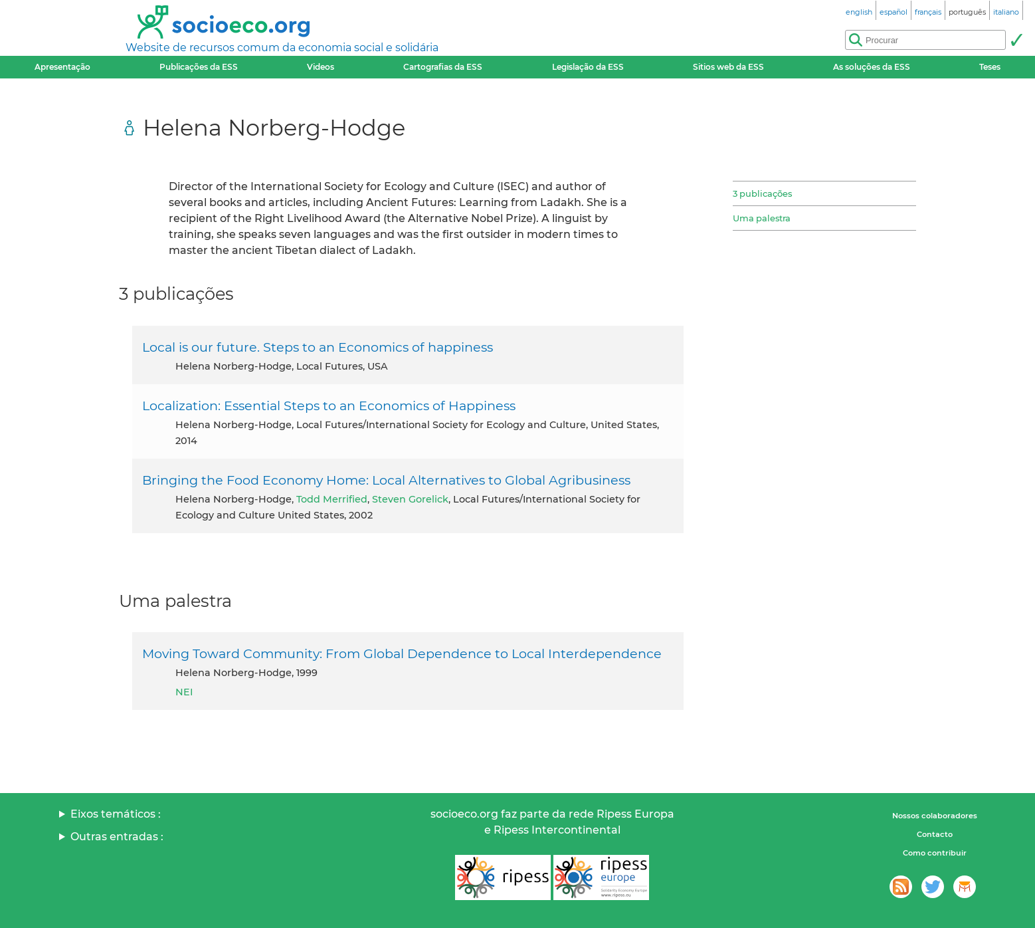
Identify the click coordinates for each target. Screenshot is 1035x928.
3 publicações (762, 193)
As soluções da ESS (871, 67)
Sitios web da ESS (728, 67)
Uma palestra (762, 218)
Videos (320, 67)
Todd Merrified (331, 499)
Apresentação (62, 67)
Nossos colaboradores (934, 815)
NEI (184, 692)
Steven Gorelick (410, 499)
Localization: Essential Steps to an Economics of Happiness (329, 405)
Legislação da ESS (588, 67)
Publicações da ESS (198, 67)
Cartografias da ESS (442, 67)
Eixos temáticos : (115, 814)
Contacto (935, 834)
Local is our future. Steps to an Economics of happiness (317, 347)
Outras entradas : (116, 836)
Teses (989, 67)
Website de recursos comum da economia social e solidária (282, 47)
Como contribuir (935, 853)
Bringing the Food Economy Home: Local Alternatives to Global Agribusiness (386, 480)
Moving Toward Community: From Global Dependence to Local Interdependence (402, 653)
